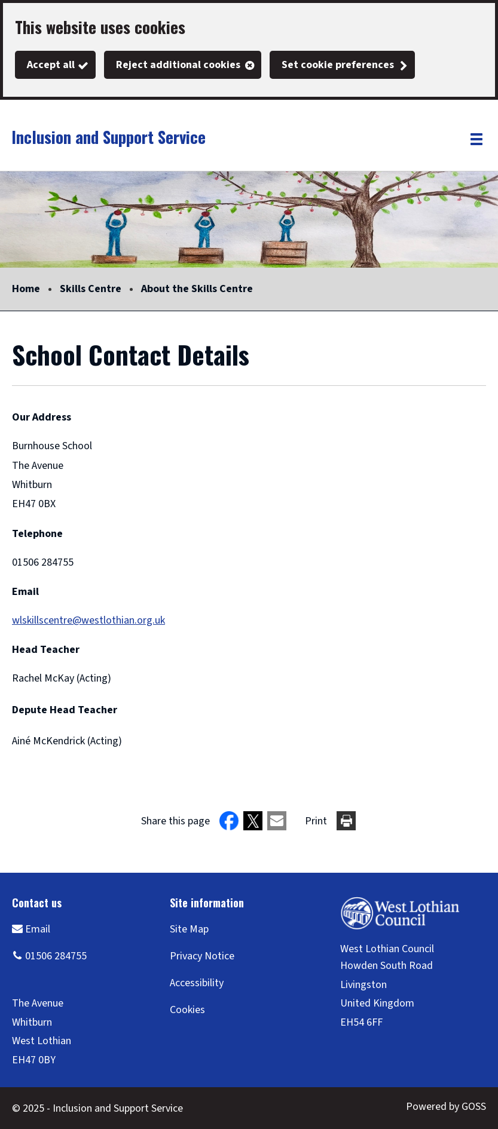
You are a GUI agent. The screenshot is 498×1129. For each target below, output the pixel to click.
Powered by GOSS (446, 1106)
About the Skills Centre (197, 288)
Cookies (187, 1009)
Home (26, 288)
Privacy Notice (202, 956)
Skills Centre (90, 288)
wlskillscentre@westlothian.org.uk (88, 620)
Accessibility (197, 982)
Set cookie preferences (338, 64)
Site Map (189, 929)
